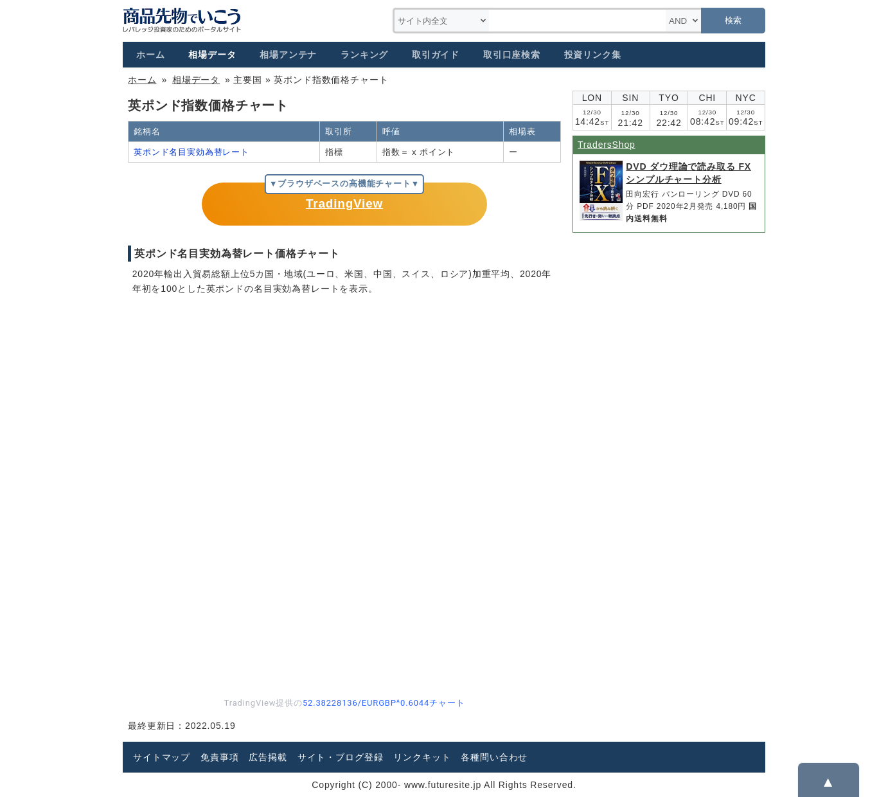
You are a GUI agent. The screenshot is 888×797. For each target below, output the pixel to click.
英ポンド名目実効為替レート (191, 152)
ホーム (150, 54)
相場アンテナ (288, 54)
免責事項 (219, 757)
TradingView (344, 203)
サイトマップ (161, 757)
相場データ (212, 54)
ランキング (364, 54)
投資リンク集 (592, 54)
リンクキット (421, 757)
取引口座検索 (511, 54)
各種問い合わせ (494, 757)
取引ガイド (435, 54)
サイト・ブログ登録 (340, 757)
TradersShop (606, 144)
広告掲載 (268, 757)
